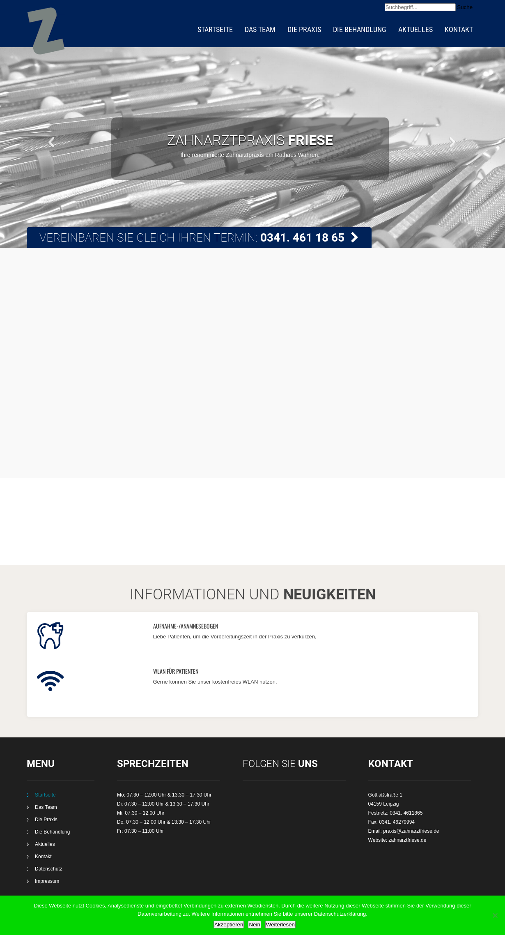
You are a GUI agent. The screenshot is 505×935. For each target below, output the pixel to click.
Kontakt (459, 29)
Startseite (215, 29)
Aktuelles (415, 29)
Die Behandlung (359, 29)
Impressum (47, 881)
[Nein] (495, 915)
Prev (52, 141)
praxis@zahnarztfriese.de (411, 831)
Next (452, 141)
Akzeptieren (228, 924)
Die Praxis (304, 29)
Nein (254, 924)
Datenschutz (48, 869)
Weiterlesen (280, 924)
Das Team (260, 29)
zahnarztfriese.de (407, 840)
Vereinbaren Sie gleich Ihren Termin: (199, 237)
